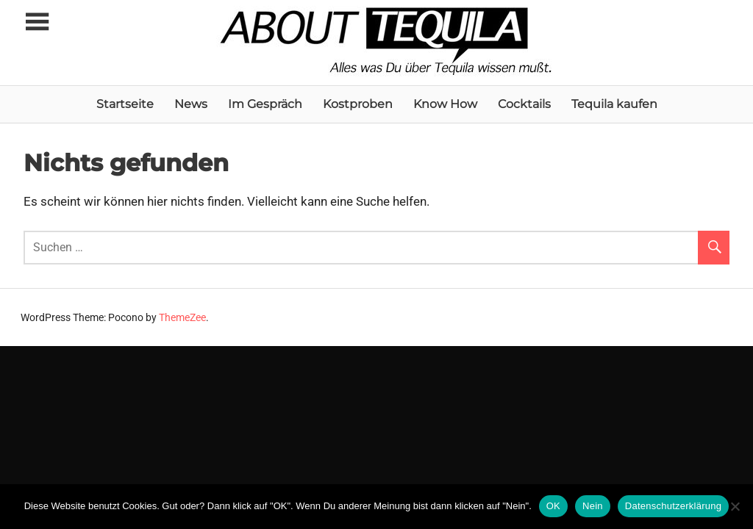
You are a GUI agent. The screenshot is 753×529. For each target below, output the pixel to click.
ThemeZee (182, 317)
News (190, 104)
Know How (445, 104)
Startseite (125, 104)
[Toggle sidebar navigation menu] (37, 22)
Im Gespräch (265, 104)
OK (553, 505)
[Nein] (734, 506)
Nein (592, 505)
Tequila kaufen (614, 104)
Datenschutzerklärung (673, 505)
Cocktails (524, 104)
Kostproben (358, 104)
